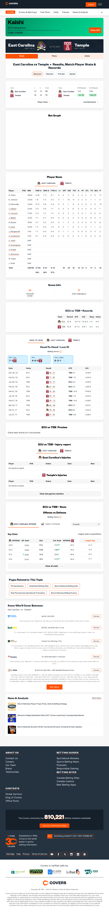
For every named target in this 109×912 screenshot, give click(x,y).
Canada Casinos (65, 781)
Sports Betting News (68, 761)
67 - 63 (52, 387)
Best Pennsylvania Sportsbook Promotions (28, 593)
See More (54, 687)
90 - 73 (52, 400)
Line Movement (89, 102)
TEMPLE (65, 450)
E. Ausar (12, 227)
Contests (12, 788)
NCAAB (10, 12)
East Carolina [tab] (46, 183)
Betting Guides (68, 752)
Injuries (73, 74)
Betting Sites (66, 772)
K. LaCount (13, 213)
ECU (63, 321)
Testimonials (12, 771)
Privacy (26, 854)
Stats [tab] (21, 56)
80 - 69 (52, 405)
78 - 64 (52, 410)
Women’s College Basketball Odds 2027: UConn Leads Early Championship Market (50, 715)
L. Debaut (12, 209)
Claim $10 (95, 30)
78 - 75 (52, 382)
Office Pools (12, 800)
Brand (9, 768)
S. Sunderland (14, 236)
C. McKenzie (14, 254)
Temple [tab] (66, 183)
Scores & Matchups (28, 12)
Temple (82, 45)
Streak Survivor (14, 794)
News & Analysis (80, 12)
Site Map (10, 854)
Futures (65, 12)
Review (96, 616)
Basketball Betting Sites (39, 586)
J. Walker (12, 218)
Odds (56, 12)
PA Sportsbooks (17, 586)
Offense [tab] (23, 524)
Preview (61, 74)
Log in (91, 4)
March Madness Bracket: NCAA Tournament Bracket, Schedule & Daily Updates (49, 727)
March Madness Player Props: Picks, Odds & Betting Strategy (42, 704)
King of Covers (14, 797)
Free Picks (45, 12)
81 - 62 (52, 414)
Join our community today (54, 825)
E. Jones (12, 240)
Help (18, 854)
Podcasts (62, 765)
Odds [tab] (87, 56)
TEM (63, 327)
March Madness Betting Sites (66, 586)
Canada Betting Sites (68, 777)
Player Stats (43, 102)
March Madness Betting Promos (64, 593)
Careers (10, 761)
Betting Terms (55, 351)
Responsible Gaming (67, 768)
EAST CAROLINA (47, 450)
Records (49, 74)
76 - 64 (52, 391)
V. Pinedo (12, 250)
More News (96, 698)
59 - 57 (52, 373)
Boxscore (37, 74)
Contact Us (12, 758)
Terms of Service (39, 854)
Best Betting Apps (66, 784)
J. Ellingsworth (14, 231)
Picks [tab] (54, 56)
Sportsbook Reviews (68, 758)
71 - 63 (52, 377)
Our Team (11, 765)
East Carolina (21, 45)
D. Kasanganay (15, 245)
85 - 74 (52, 396)
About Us (12, 752)
